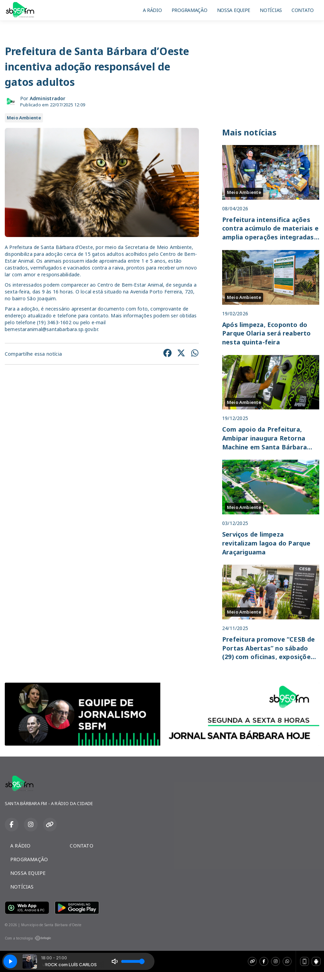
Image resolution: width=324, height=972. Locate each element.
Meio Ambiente (24, 118)
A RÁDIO (152, 10)
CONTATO (303, 10)
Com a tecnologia (28, 938)
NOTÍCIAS (271, 10)
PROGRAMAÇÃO (189, 10)
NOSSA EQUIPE (234, 10)
